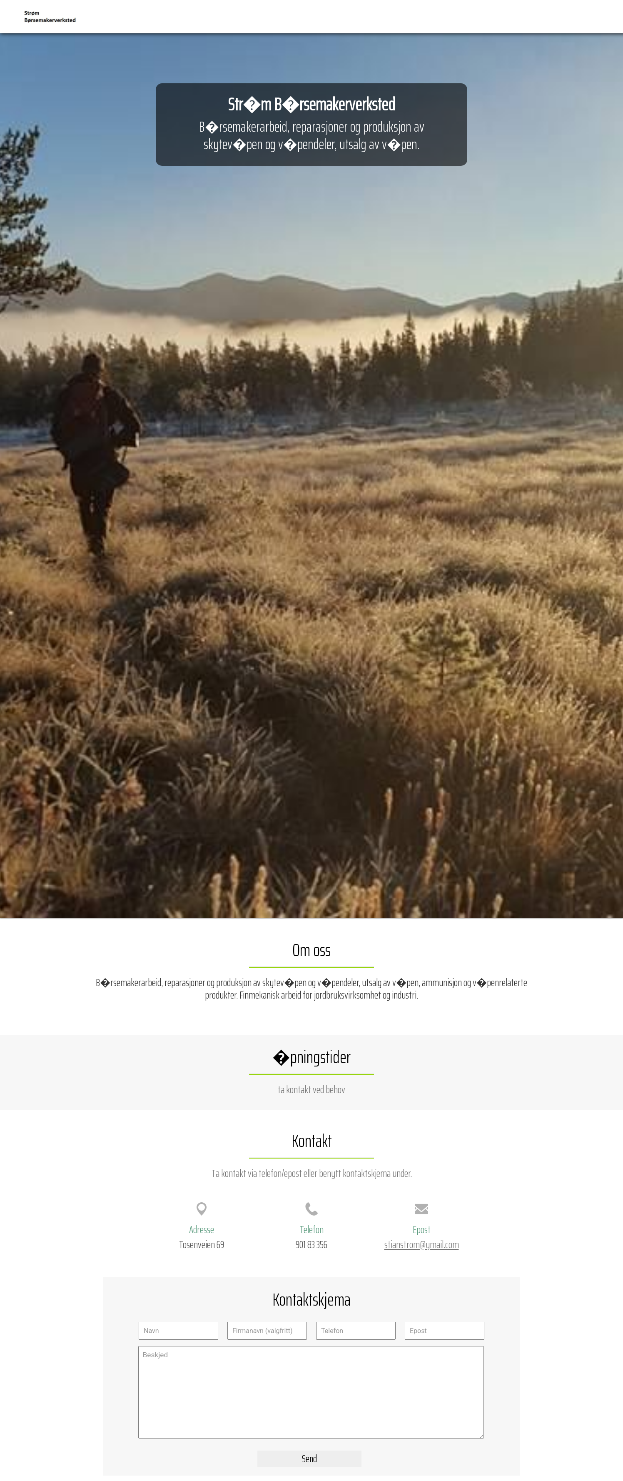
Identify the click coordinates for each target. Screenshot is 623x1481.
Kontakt (588, 16)
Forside (484, 16)
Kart (511, 16)
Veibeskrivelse (547, 16)
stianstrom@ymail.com (421, 1244)
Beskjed (311, 1392)
